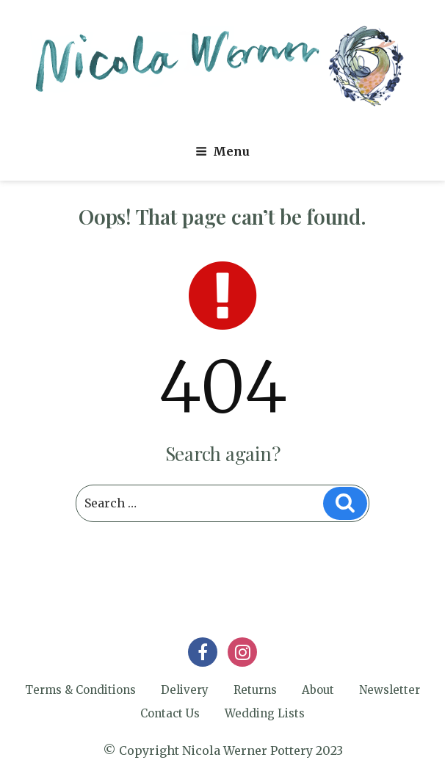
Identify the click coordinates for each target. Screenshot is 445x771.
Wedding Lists (265, 713)
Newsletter (389, 690)
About (318, 690)
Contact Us (170, 713)
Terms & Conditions (80, 690)
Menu (222, 151)
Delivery (185, 690)
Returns (255, 690)
